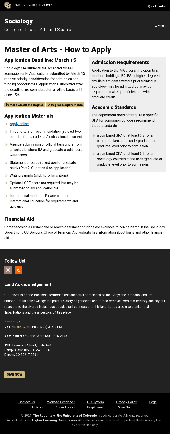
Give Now (125, 407)
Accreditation (65, 407)
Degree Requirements (65, 105)
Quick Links (157, 6)
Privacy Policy (126, 402)
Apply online (19, 124)
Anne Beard (35, 336)
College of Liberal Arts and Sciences (39, 29)
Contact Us (26, 402)
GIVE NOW (14, 375)
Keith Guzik (22, 327)
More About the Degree (25, 105)
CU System (95, 402)
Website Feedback (61, 402)
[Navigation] (160, 26)
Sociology (12, 321)
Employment (96, 407)
